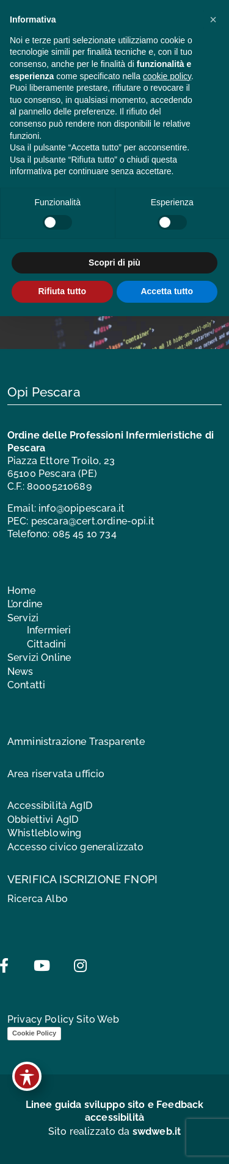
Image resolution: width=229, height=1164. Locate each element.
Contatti (26, 685)
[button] (213, 19)
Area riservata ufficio (56, 774)
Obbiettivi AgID (42, 819)
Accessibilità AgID (49, 805)
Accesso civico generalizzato (75, 847)
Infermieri (49, 630)
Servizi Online (39, 657)
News (20, 671)
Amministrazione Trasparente (76, 741)
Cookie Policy (34, 1033)
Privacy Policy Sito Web (63, 1019)
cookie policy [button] (167, 76)
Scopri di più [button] (114, 262)
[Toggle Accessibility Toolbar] (27, 1076)
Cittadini (46, 644)
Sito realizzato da (114, 1131)
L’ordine (24, 604)
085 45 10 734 (85, 534)
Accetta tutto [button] (166, 291)
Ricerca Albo (37, 899)
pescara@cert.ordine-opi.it (92, 521)
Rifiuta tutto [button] (62, 291)
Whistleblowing (44, 833)
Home (21, 590)
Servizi (22, 618)
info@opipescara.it (81, 508)
